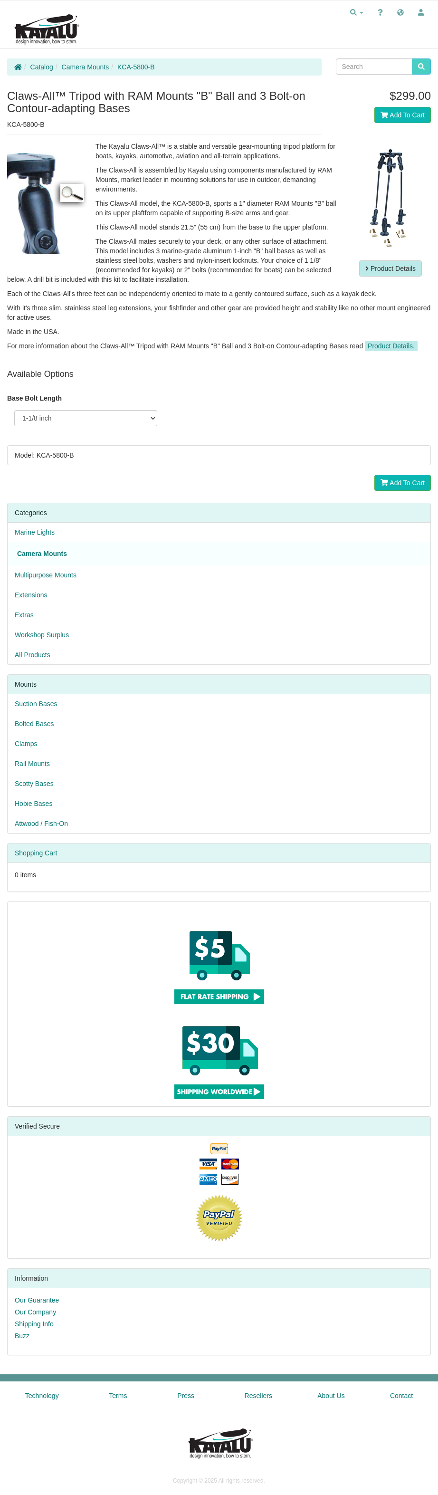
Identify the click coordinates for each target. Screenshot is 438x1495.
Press (185, 1395)
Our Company (35, 1312)
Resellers (258, 1395)
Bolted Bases (34, 724)
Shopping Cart (36, 853)
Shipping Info (34, 1324)
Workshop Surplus (42, 635)
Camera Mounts (85, 67)
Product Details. (391, 346)
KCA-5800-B (136, 67)
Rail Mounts (32, 763)
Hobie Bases (33, 803)
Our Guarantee (37, 1300)
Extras (24, 615)
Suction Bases (36, 704)
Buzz (22, 1336)
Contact (401, 1395)
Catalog (41, 67)
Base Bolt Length (34, 398)
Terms (118, 1395)
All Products (32, 655)
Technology (42, 1395)
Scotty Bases (34, 783)
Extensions (31, 595)
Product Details (390, 268)
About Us (331, 1395)
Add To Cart (403, 115)
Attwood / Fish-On (41, 823)
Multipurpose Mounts (45, 575)
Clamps (26, 744)
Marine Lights (35, 532)
